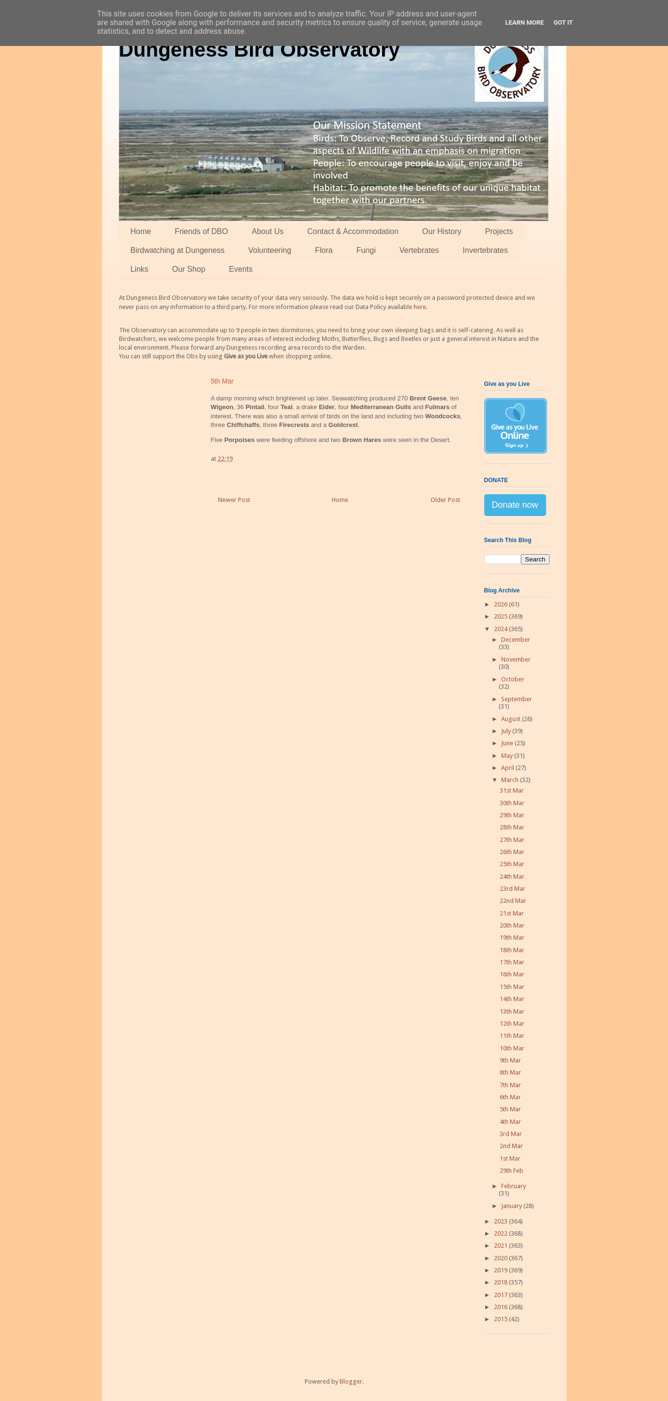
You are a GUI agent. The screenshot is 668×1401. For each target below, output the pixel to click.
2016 (501, 1307)
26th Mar (512, 851)
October (512, 679)
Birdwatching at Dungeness (178, 250)
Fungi (366, 250)
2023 (501, 1221)
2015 (501, 1319)
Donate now (515, 505)
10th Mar (512, 1048)
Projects (499, 231)
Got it (563, 22)
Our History (441, 231)
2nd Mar (511, 1146)
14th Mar (512, 999)
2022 (501, 1233)
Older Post (445, 499)
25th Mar (512, 864)
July (506, 731)
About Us (267, 231)
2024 (501, 629)
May (507, 755)
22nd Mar (513, 900)
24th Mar (512, 876)
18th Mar (512, 950)
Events (240, 269)
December (515, 639)
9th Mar (510, 1060)
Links (139, 269)
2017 (501, 1294)
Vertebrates (419, 250)
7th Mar (510, 1085)
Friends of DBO (201, 231)
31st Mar (512, 790)
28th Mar (512, 827)
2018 (501, 1282)
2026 (501, 604)
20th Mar (512, 925)
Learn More (524, 22)
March (510, 779)
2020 (501, 1258)
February (513, 1186)
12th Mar (512, 1023)
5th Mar (510, 1109)
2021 (501, 1245)
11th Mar (512, 1035)
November (516, 659)
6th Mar (510, 1097)
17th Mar (512, 962)
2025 (501, 616)
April (508, 767)
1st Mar (510, 1158)
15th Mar (512, 986)
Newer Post (234, 499)
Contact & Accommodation (353, 231)
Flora (323, 250)
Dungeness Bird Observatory (259, 49)
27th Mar (512, 839)
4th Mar (510, 1121)
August (511, 719)
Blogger (351, 1381)
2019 (501, 1270)
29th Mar (512, 815)
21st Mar (512, 913)
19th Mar (512, 937)
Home (141, 231)
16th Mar (512, 974)
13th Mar (512, 1011)
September (516, 699)
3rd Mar (511, 1133)
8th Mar (510, 1072)
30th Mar (512, 803)
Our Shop (188, 269)
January (512, 1205)
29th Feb (511, 1170)
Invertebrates (485, 250)
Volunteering (269, 250)
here (420, 306)
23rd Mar (512, 888)
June (508, 743)
